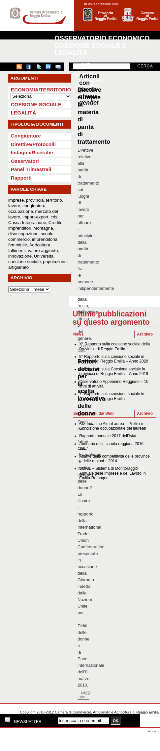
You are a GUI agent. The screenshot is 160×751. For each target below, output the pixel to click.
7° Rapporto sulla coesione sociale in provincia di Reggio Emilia (111, 396)
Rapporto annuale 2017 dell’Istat (107, 436)
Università (43, 256)
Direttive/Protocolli (33, 144)
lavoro (14, 205)
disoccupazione (23, 233)
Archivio (145, 334)
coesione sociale (24, 261)
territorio (54, 200)
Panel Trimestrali (31, 169)
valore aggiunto (43, 250)
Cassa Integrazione (27, 222)
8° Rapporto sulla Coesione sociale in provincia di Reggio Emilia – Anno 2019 (113, 371)
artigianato (18, 267)
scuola (47, 233)
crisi (54, 216)
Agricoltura (39, 244)
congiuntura (34, 205)
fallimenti (17, 250)
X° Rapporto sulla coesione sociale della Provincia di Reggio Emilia (114, 346)
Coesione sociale (36, 104)
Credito (55, 222)
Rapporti (21, 178)
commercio (19, 239)
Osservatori (25, 161)
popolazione (55, 261)
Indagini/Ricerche (32, 152)
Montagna (43, 228)
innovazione (20, 256)
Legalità (23, 112)
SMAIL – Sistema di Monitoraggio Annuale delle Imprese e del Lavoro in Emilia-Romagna (112, 473)
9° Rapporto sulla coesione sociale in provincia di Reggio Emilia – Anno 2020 (113, 358)
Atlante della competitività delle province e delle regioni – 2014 (114, 458)
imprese (16, 200)
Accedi (154, 731)
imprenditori (19, 228)
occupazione (20, 211)
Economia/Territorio (41, 89)
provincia (35, 200)
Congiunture (26, 135)
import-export (35, 216)
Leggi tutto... (84, 348)
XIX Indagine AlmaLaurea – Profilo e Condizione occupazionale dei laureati (112, 426)
